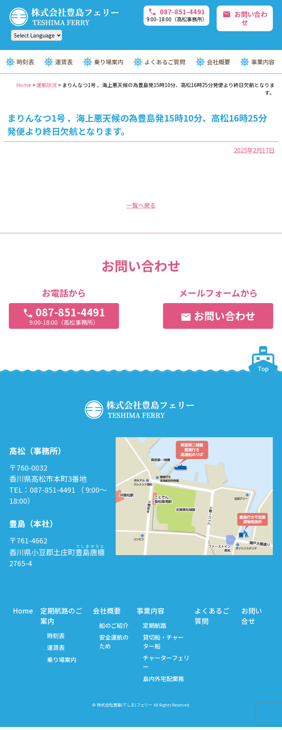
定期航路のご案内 (63, 616)
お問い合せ (252, 616)
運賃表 (64, 61)
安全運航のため (115, 643)
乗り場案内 (108, 61)
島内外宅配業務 (164, 681)
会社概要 (218, 61)
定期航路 (155, 626)
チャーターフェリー (164, 664)
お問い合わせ (245, 15)
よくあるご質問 (164, 61)
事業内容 (263, 61)
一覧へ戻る (141, 205)
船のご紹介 (115, 626)
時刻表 (25, 61)
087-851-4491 (178, 14)
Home (23, 610)
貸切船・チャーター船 (164, 643)
